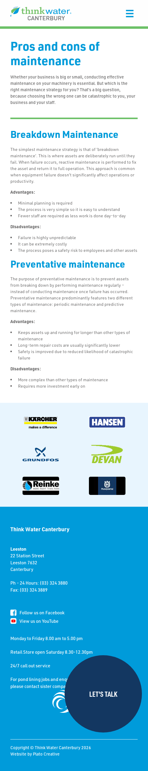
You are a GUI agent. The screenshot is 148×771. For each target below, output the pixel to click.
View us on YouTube (38, 621)
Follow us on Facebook (42, 612)
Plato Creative (46, 754)
